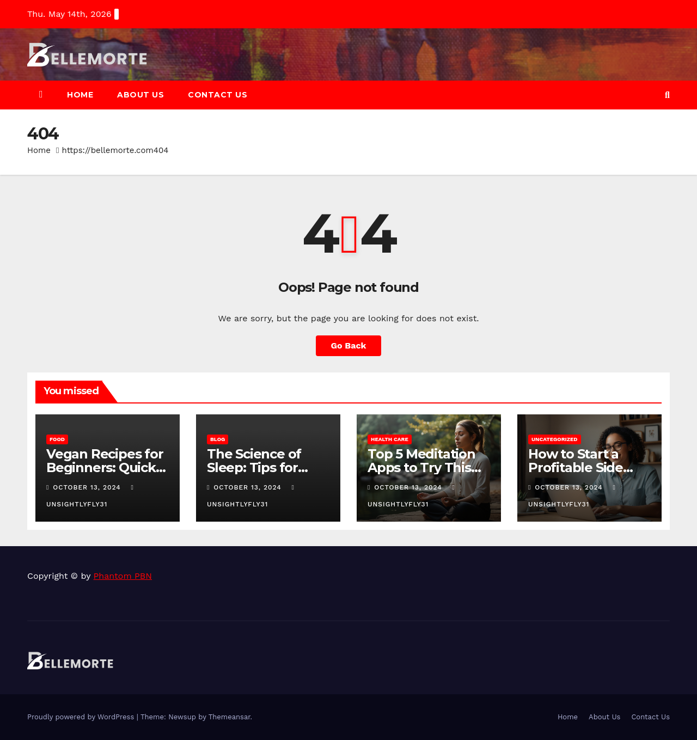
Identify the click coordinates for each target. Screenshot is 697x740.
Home (80, 95)
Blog (217, 439)
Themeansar (229, 717)
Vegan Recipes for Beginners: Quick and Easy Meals (104, 467)
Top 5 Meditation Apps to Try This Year (421, 467)
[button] (667, 95)
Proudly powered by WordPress (82, 717)
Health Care (389, 439)
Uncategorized (554, 439)
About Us (140, 95)
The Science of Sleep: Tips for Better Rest (254, 467)
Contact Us (217, 95)
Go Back (348, 345)
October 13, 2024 (88, 487)
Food (57, 439)
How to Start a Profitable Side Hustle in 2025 (575, 467)
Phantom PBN (123, 576)
